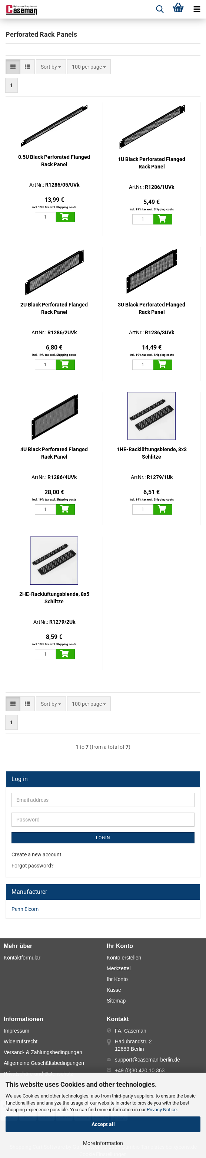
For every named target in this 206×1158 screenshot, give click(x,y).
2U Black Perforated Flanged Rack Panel (54, 308)
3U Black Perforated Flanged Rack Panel (151, 308)
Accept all (103, 1124)
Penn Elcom (25, 909)
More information (103, 1143)
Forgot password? (32, 866)
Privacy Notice (162, 1109)
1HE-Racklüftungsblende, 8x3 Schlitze (152, 453)
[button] (13, 66)
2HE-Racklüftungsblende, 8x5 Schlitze (54, 597)
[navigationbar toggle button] (196, 9)
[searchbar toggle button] (159, 9)
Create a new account (36, 854)
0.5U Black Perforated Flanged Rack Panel (54, 160)
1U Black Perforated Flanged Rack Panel (151, 163)
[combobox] (51, 66)
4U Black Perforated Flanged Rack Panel (54, 453)
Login (103, 837)
